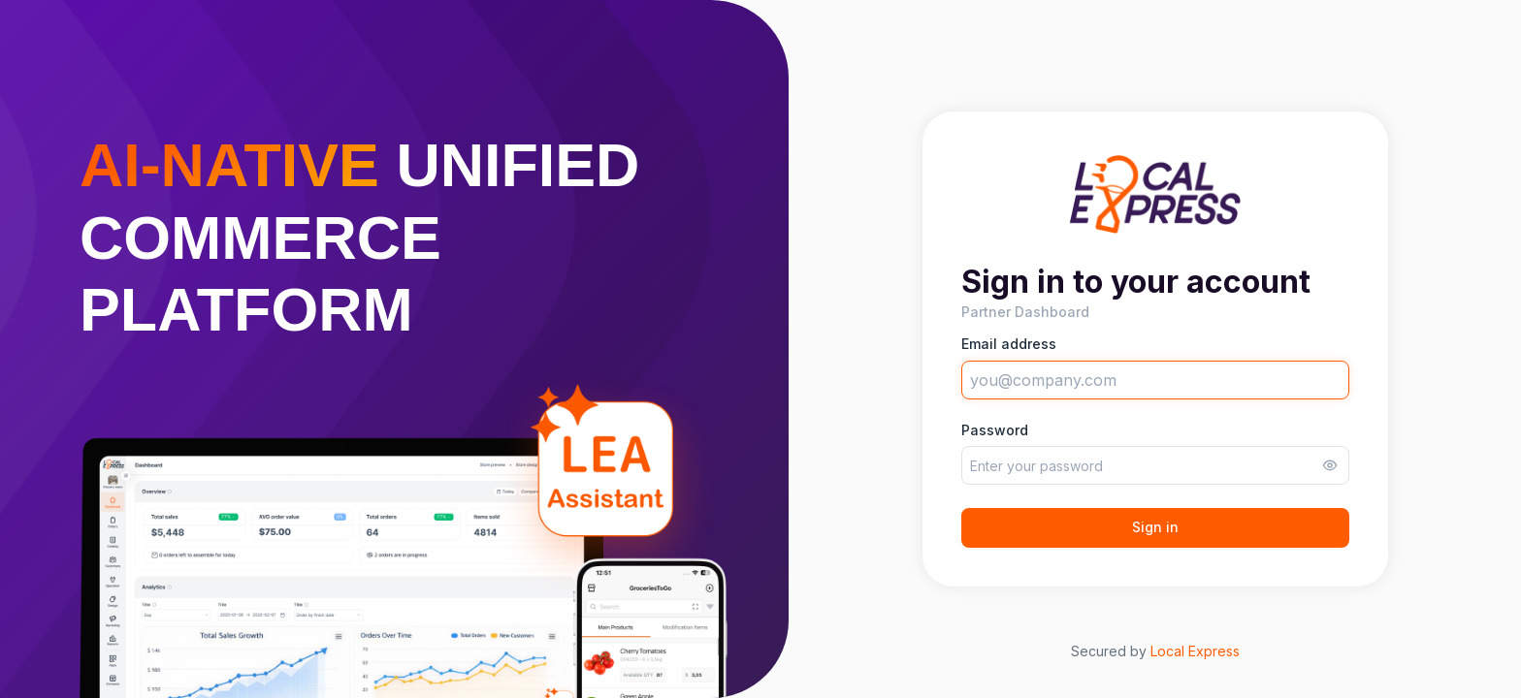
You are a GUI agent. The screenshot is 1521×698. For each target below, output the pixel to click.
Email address (1008, 344)
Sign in (1155, 527)
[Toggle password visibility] (1330, 465)
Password (994, 430)
